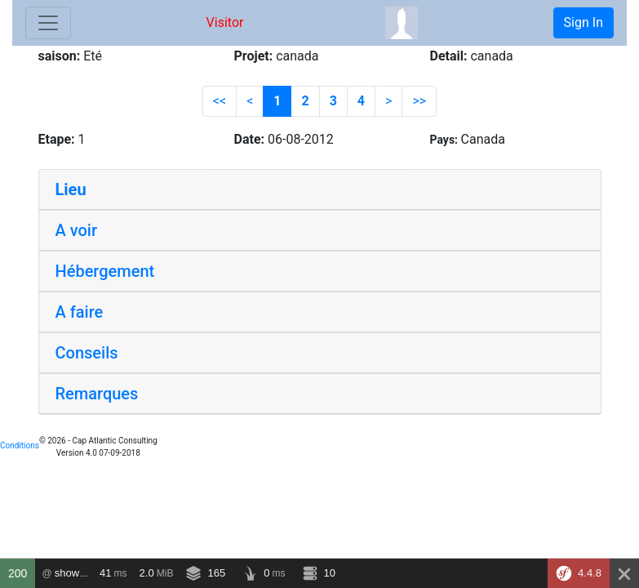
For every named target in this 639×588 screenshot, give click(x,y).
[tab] (320, 190)
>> (419, 101)
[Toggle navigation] (48, 23)
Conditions (19, 445)
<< (219, 101)
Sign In (583, 22)
